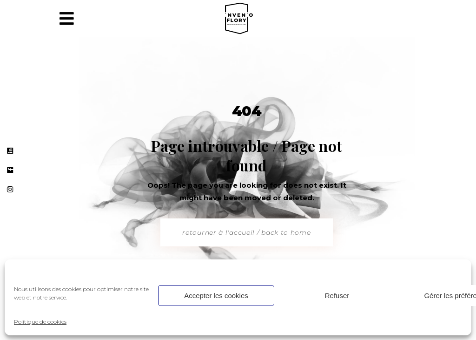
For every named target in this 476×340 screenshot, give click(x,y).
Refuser (337, 295)
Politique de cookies (40, 321)
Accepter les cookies (216, 295)
